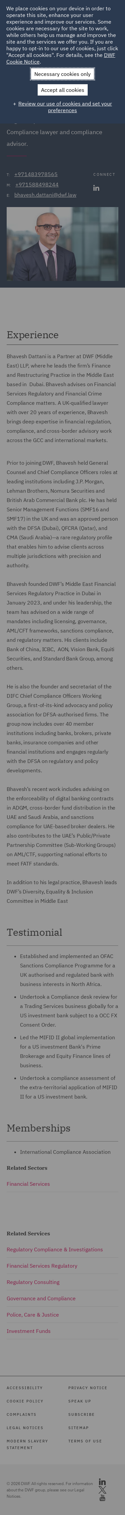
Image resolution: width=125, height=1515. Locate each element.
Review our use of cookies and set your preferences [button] (65, 107)
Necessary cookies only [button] (62, 74)
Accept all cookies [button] (62, 90)
